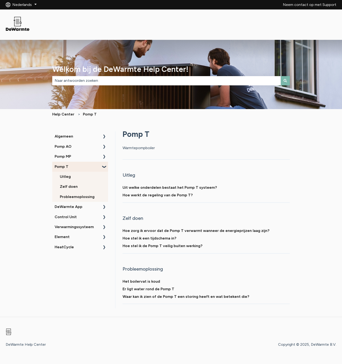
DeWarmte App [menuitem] (68, 206)
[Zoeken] (285, 80)
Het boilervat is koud (141, 281)
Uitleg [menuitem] (65, 176)
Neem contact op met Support (309, 4)
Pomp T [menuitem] (61, 166)
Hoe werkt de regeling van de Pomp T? (158, 195)
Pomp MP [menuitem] (63, 156)
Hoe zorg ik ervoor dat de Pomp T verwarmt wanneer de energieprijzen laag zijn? (196, 230)
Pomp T (90, 114)
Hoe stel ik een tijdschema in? (149, 238)
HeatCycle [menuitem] (64, 247)
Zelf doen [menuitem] (69, 186)
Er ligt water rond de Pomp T (148, 289)
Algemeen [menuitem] (64, 136)
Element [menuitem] (62, 237)
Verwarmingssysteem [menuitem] (74, 227)
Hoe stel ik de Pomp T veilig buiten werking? (162, 246)
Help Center (63, 114)
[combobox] (166, 80)
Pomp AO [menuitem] (63, 146)
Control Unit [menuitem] (66, 217)
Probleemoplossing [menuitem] (77, 196)
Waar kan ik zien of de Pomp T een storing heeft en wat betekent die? (186, 296)
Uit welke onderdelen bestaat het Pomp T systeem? (170, 187)
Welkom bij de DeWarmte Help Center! (120, 69)
